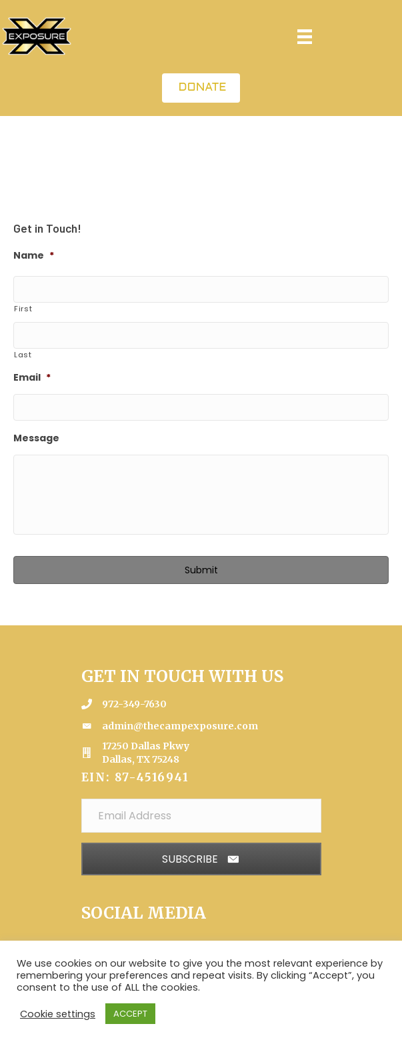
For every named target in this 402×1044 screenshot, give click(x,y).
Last (23, 354)
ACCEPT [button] (130, 1013)
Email (32, 377)
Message (36, 438)
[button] (201, 859)
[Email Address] (201, 816)
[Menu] (304, 36)
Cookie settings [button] (57, 1014)
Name (33, 255)
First (23, 308)
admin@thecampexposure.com (180, 726)
